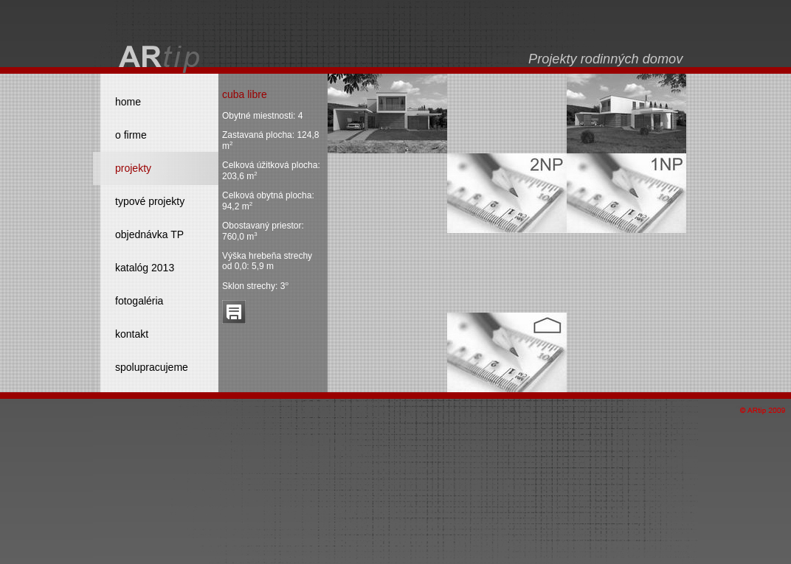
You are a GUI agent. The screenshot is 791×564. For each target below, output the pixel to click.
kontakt (131, 334)
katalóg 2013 (144, 268)
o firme (131, 135)
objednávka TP (149, 234)
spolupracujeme (151, 367)
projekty (133, 168)
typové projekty (149, 201)
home (128, 102)
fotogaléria (139, 301)
